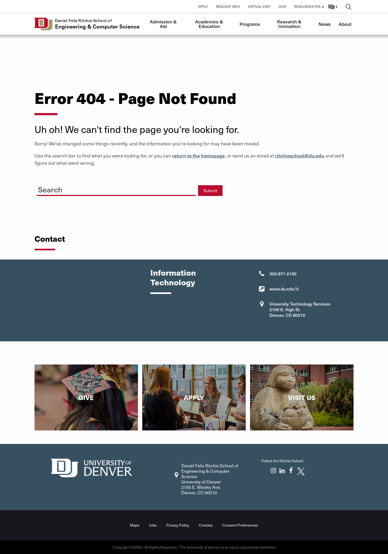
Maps (134, 525)
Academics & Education (209, 23)
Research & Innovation (290, 23)
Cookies (206, 525)
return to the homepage (198, 155)
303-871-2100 (282, 273)
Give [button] (282, 6)
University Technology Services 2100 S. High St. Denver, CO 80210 (299, 309)
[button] (308, 6)
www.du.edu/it (284, 289)
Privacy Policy (177, 525)
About (345, 24)
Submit (210, 190)
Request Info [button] (228, 6)
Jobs (153, 525)
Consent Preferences (240, 525)
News (324, 24)
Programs (250, 24)
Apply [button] (203, 6)
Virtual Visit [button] (259, 6)
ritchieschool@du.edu (299, 155)
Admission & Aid (164, 23)
